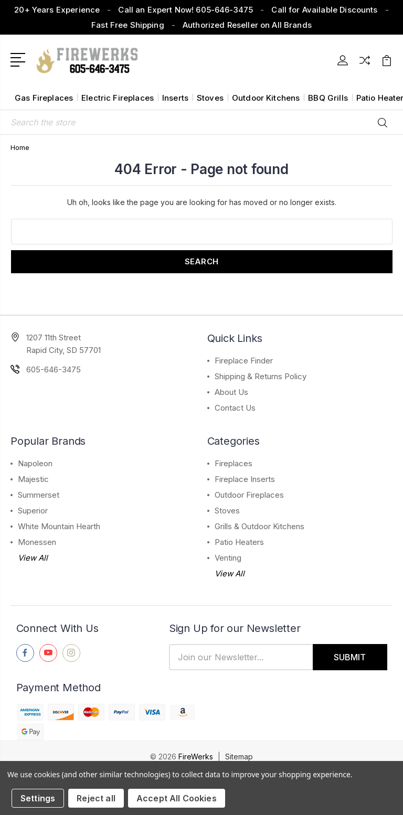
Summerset (38, 495)
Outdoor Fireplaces (249, 495)
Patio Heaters (239, 542)
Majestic (33, 479)
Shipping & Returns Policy (260, 376)
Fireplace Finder (244, 361)
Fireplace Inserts (245, 479)
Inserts (175, 98)
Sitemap (239, 756)
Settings (37, 798)
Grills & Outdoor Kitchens (259, 526)
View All (33, 558)
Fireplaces (233, 463)
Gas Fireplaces (44, 98)
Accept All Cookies (176, 798)
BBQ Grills (328, 98)
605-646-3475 (53, 369)
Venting (228, 558)
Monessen (37, 542)
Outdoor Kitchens (266, 98)
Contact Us (235, 408)
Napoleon (35, 463)
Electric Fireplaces (117, 98)
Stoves (210, 98)
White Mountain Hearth (59, 526)
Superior (33, 511)
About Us (231, 392)
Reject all (96, 798)
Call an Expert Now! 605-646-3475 (185, 10)
